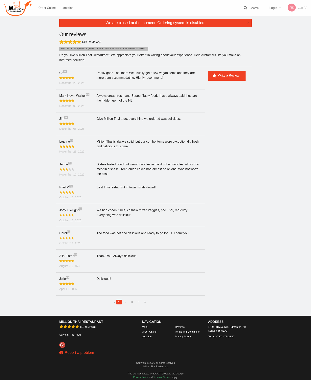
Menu (145, 326)
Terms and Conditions (187, 331)
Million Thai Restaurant (81, 321)
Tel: (221, 336)
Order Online (47, 8)
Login (273, 8)
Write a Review (225, 75)
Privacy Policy (183, 336)
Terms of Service (162, 377)
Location (67, 8)
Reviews (179, 326)
